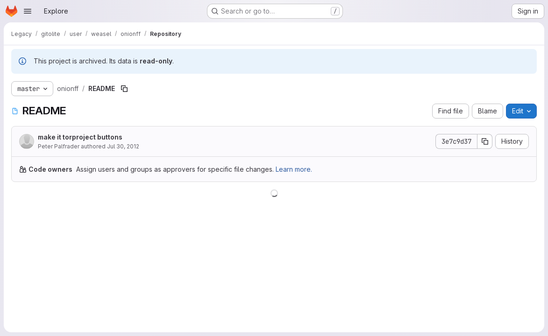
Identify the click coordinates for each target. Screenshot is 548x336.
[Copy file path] (124, 88)
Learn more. (294, 169)
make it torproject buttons (80, 137)
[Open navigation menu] (27, 11)
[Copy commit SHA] (484, 141)
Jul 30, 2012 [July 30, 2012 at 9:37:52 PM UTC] (123, 146)
